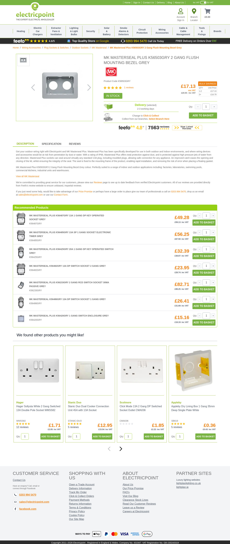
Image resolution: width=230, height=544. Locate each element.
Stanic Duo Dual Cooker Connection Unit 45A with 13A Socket (87, 407)
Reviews (75, 144)
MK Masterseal (99, 47)
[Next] (121, 448)
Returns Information (80, 502)
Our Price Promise (133, 487)
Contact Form (61, 194)
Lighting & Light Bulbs (74, 31)
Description (25, 143)
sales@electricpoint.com (31, 194)
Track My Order (78, 491)
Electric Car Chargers (37, 31)
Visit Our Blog (130, 495)
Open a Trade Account (81, 483)
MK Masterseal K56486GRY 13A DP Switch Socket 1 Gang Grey (67, 299)
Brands (217, 31)
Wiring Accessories (162, 31)
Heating (21, 31)
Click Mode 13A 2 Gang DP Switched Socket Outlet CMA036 (139, 407)
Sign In (136, 2)
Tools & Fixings (202, 31)
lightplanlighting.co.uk (188, 482)
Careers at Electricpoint (136, 510)
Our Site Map (76, 518)
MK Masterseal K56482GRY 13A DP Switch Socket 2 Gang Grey (67, 266)
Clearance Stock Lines (135, 499)
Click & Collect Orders (81, 495)
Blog (170, 2)
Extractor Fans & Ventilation (56, 31)
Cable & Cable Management (183, 31)
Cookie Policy (76, 514)
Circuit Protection (142, 31)
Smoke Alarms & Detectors (123, 31)
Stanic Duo (73, 401)
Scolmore (123, 401)
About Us (179, 2)
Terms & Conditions (80, 506)
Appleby (174, 401)
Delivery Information (80, 487)
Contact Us (148, 2)
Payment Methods (79, 499)
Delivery (161, 2)
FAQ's (126, 491)
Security (90, 31)
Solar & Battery (107, 31)
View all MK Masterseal (27, 176)
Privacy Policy (77, 510)
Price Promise (85, 191)
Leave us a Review (133, 506)
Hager (19, 401)
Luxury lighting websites (188, 479)
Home (127, 2)
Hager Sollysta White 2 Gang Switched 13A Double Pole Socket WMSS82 (35, 409)
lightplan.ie (182, 486)
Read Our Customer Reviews (139, 502)
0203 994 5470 (178, 191)
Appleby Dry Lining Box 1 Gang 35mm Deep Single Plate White (186, 407)
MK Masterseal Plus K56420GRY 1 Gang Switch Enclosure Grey (69, 315)
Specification (51, 144)
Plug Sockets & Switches (56, 47)
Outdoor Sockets (80, 47)
